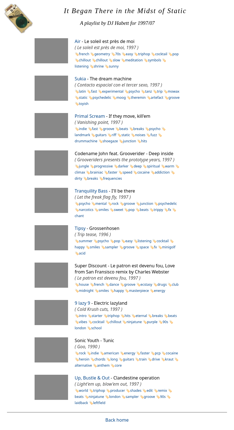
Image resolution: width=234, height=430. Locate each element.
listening (145, 241)
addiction (162, 172)
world (83, 390)
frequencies (112, 178)
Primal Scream (90, 116)
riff (114, 135)
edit (149, 390)
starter (97, 315)
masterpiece (139, 290)
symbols (154, 60)
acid (82, 253)
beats (123, 128)
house (84, 284)
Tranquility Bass (91, 191)
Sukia (80, 79)
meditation (134, 60)
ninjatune (134, 322)
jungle (84, 166)
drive (156, 359)
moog (121, 97)
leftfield (99, 402)
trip (160, 91)
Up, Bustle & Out (92, 378)
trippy (158, 209)
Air (78, 41)
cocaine (143, 172)
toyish (84, 103)
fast (94, 91)
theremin (138, 97)
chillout (85, 60)
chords (100, 359)
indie (83, 128)
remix (162, 390)
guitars (101, 135)
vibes (83, 322)
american (111, 353)
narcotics (86, 209)
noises (140, 135)
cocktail (161, 54)
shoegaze (110, 141)
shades (135, 390)
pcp (158, 353)
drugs (162, 284)
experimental (113, 91)
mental (101, 203)
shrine (99, 66)
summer (86, 241)
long (114, 359)
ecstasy (146, 284)
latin (82, 91)
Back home (117, 420)
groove (174, 97)
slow (116, 60)
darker (123, 166)
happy (119, 290)
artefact (157, 97)
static (83, 97)
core (118, 365)
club (175, 284)
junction (129, 141)
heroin (84, 359)
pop (175, 54)
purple (152, 322)
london (114, 396)
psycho (134, 91)
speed (127, 172)
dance (114, 284)
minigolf (168, 247)
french (84, 54)
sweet (118, 209)
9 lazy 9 (82, 303)
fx (169, 209)
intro (83, 315)
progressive (103, 166)
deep (138, 166)
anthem (103, 365)
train (143, 359)
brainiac (96, 172)
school (96, 328)
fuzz (153, 135)
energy (159, 290)
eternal (141, 315)
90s (165, 322)
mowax (173, 91)
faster (113, 172)
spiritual (153, 166)
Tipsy (80, 228)
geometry (102, 54)
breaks (138, 128)
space (144, 247)
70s (118, 54)
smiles (103, 209)
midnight (86, 290)
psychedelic (102, 97)
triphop (144, 54)
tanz (148, 91)
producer (117, 390)
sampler (111, 247)
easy (129, 54)
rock (115, 203)
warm (169, 166)
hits (144, 141)
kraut (169, 359)
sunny (114, 66)
